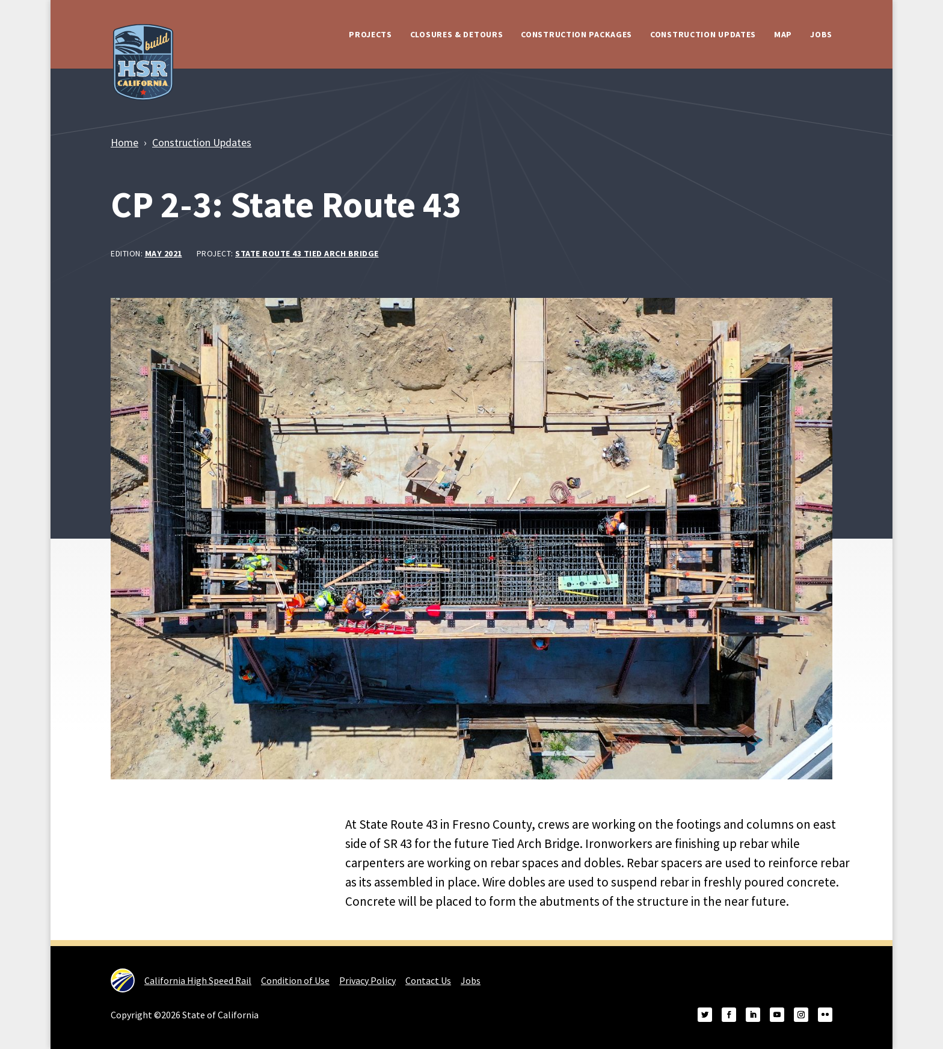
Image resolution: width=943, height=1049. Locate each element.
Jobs (821, 34)
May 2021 (163, 253)
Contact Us (428, 980)
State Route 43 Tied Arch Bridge (307, 253)
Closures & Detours (456, 34)
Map (783, 34)
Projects (370, 34)
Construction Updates (703, 34)
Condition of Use (295, 980)
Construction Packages (576, 34)
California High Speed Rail (181, 980)
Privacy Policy (367, 980)
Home (124, 142)
